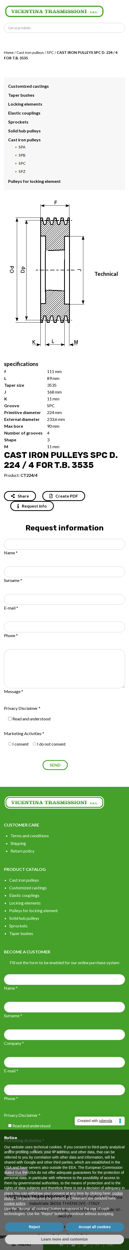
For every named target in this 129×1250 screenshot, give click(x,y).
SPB (22, 155)
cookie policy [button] (14, 1203)
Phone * (11, 635)
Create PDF (63, 495)
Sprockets (18, 121)
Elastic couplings (24, 112)
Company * (14, 1043)
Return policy (22, 850)
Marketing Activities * (24, 733)
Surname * (13, 580)
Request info (32, 505)
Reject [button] (34, 1227)
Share (20, 495)
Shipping (18, 843)
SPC (50, 52)
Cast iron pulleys (30, 52)
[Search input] (65, 28)
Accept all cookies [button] (95, 1227)
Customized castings (28, 86)
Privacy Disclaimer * (22, 708)
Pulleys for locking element (34, 181)
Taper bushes (21, 94)
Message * (13, 691)
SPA (22, 147)
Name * (11, 552)
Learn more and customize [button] (64, 1239)
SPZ (22, 171)
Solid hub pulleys (24, 130)
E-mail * (11, 607)
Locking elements (25, 103)
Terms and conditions (30, 835)
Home (9, 52)
